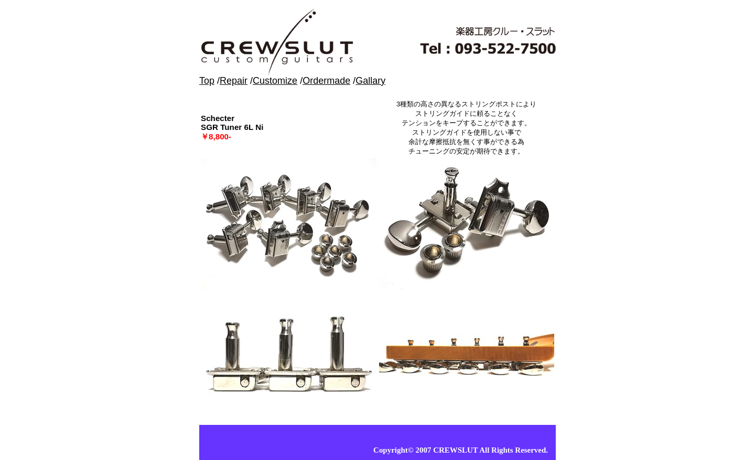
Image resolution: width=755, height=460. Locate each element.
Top (206, 80)
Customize (275, 80)
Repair (233, 80)
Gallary (370, 80)
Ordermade (326, 80)
